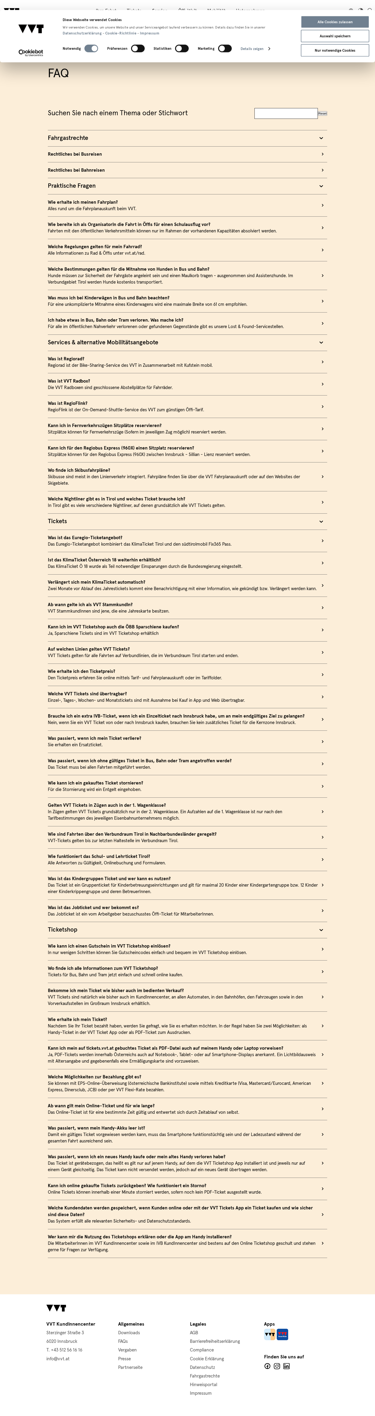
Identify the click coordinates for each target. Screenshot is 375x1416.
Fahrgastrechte (205, 1376)
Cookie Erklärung (207, 1359)
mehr (187, 142)
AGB (194, 1333)
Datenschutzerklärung (82, 23)
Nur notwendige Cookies (335, 40)
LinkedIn (286, 1366)
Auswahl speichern (335, 26)
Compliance (202, 1350)
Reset (322, 100)
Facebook (267, 1366)
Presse (124, 1359)
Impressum (150, 23)
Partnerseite (130, 1367)
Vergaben (127, 1350)
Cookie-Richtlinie (121, 23)
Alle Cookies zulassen (335, 12)
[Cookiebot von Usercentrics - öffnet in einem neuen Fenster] (31, 43)
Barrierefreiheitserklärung (215, 1341)
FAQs (123, 1341)
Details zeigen (252, 39)
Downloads (129, 1333)
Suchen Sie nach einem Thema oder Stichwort (118, 100)
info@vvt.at (58, 1359)
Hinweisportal (203, 1385)
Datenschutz (202, 1367)
